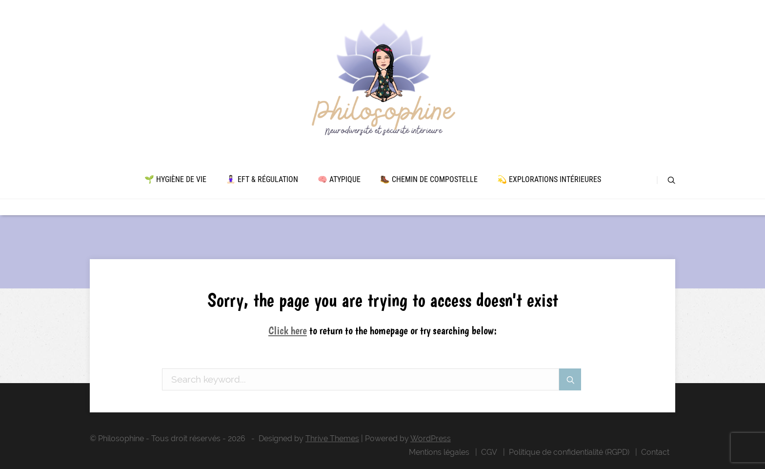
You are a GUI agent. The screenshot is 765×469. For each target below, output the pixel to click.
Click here (287, 330)
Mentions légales (439, 452)
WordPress (430, 438)
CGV (489, 452)
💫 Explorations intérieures (549, 179)
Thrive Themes (332, 438)
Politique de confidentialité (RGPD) (569, 452)
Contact (655, 452)
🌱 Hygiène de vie (175, 179)
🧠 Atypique (339, 179)
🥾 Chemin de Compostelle (429, 179)
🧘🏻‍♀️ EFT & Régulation (262, 179)
